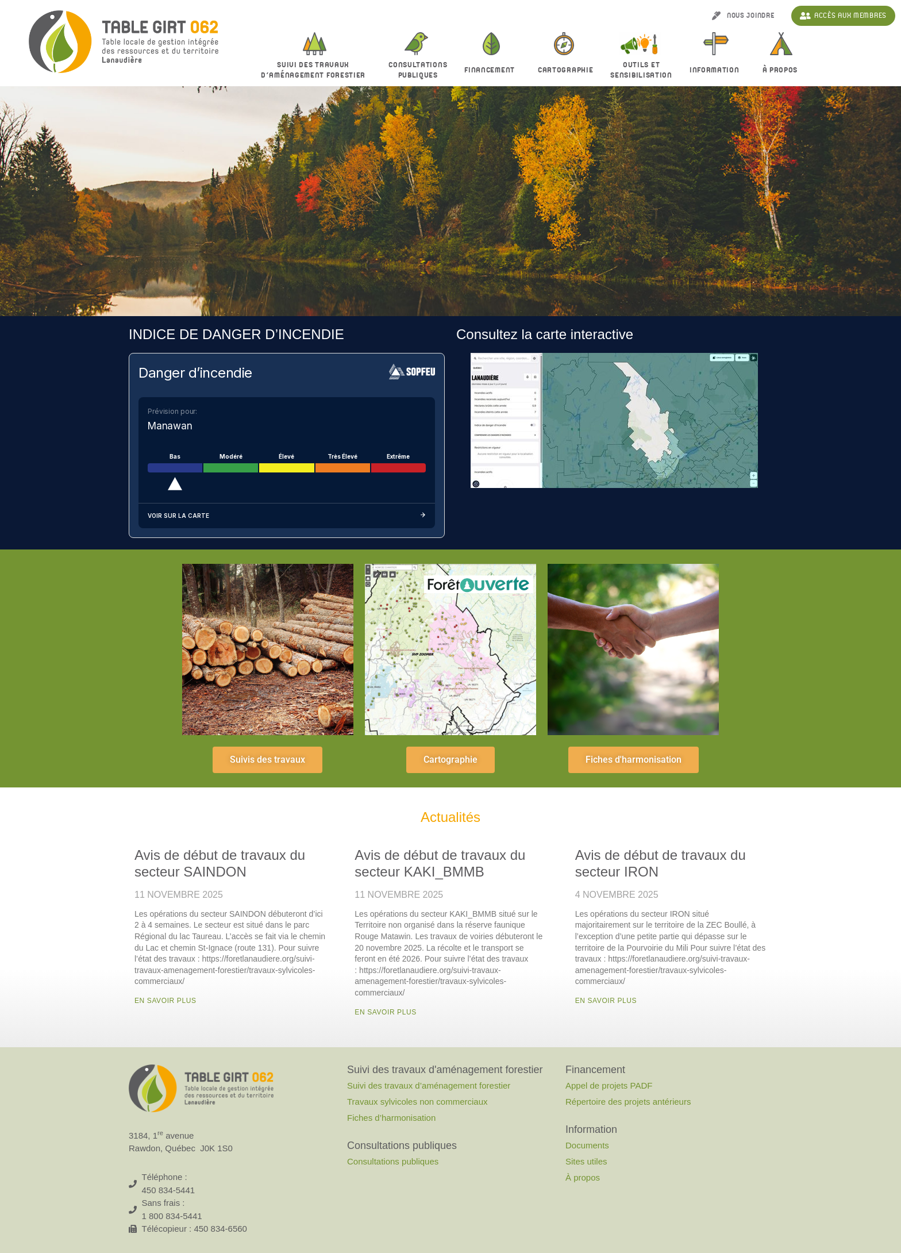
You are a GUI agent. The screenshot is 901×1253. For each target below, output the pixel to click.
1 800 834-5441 (172, 1216)
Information (717, 70)
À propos (783, 70)
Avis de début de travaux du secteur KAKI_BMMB (440, 863)
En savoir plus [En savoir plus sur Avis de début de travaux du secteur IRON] (606, 1001)
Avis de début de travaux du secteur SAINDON (219, 863)
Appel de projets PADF (608, 1085)
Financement (492, 70)
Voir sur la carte (287, 516)
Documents (587, 1145)
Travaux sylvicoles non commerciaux (417, 1101)
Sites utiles (586, 1161)
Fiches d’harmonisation (391, 1118)
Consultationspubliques (417, 70)
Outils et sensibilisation (641, 70)
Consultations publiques (392, 1161)
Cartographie (565, 70)
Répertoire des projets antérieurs (628, 1101)
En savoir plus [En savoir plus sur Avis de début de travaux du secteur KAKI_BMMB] (386, 1012)
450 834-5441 (168, 1190)
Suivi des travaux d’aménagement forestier (316, 70)
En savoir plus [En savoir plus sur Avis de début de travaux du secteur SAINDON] (165, 1001)
